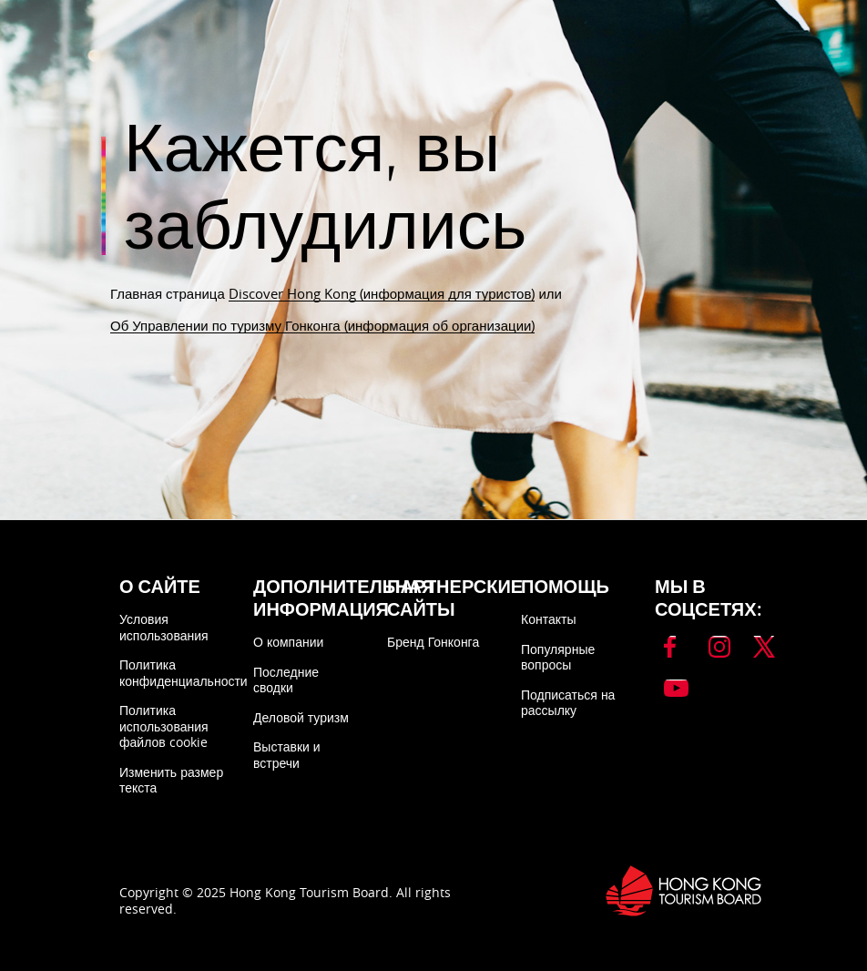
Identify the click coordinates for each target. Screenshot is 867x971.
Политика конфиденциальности (183, 673)
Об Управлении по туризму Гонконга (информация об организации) (322, 325)
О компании (288, 641)
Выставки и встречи (287, 755)
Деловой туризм (301, 717)
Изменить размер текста (171, 780)
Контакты (548, 619)
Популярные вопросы (558, 657)
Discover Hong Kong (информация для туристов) (382, 293)
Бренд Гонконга (433, 641)
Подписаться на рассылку (568, 703)
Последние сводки (286, 680)
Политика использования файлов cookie (164, 726)
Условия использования (164, 627)
